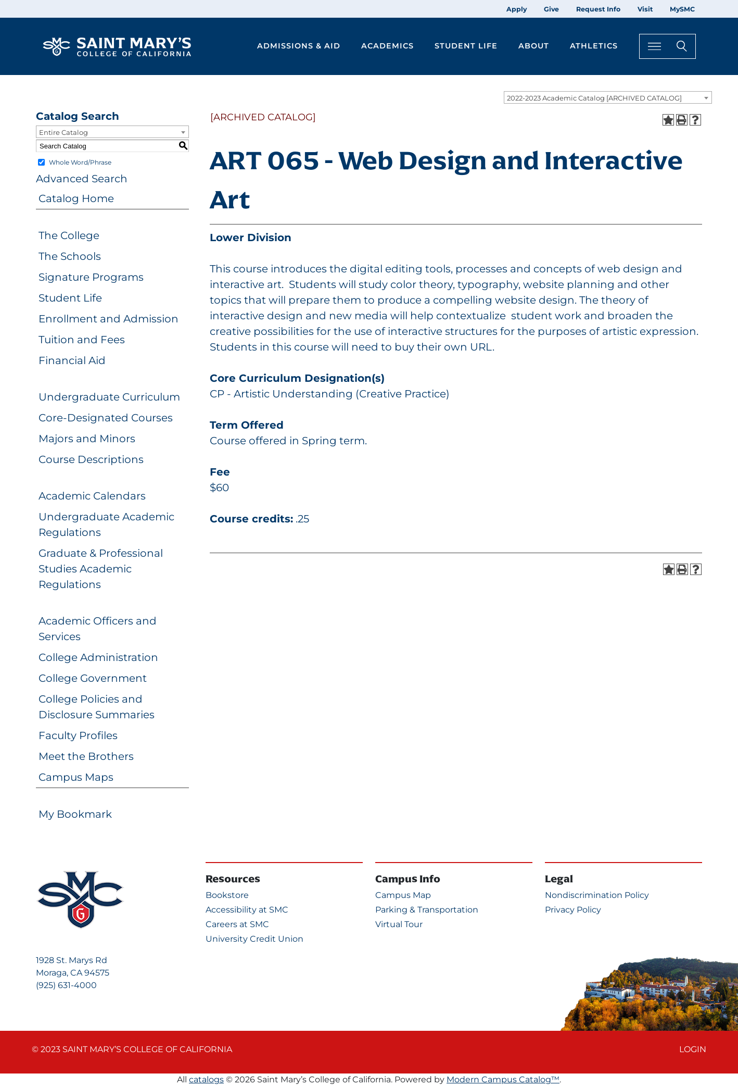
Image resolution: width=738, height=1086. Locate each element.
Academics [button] (387, 46)
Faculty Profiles (78, 735)
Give (551, 9)
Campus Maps (76, 777)
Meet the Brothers (86, 756)
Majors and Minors (87, 438)
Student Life (70, 298)
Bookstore (227, 895)
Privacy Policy (573, 910)
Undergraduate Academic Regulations (106, 524)
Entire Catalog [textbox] (63, 132)
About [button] (533, 46)
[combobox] (608, 97)
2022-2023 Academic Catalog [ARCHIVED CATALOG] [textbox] (594, 98)
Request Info (598, 9)
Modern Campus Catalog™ (503, 1079)
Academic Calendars (92, 496)
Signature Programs (91, 277)
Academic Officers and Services (98, 629)
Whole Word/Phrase (80, 162)
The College (69, 235)
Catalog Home (76, 198)
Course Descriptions (91, 459)
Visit (645, 9)
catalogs (206, 1079)
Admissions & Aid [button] (298, 46)
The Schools (70, 256)
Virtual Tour (399, 924)
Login (692, 1049)
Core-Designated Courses (106, 417)
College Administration (98, 657)
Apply (516, 9)
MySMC (682, 9)
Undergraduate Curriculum (109, 397)
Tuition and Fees (82, 339)
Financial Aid (72, 360)
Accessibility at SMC (247, 910)
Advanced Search (82, 178)
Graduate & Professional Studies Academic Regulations (101, 569)
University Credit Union (254, 939)
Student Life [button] (466, 46)
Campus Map (403, 895)
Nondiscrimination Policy (597, 895)
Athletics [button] (594, 46)
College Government (93, 678)
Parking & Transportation (426, 910)
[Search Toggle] (667, 46)
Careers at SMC (237, 924)
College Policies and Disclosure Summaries (97, 707)
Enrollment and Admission (109, 319)
